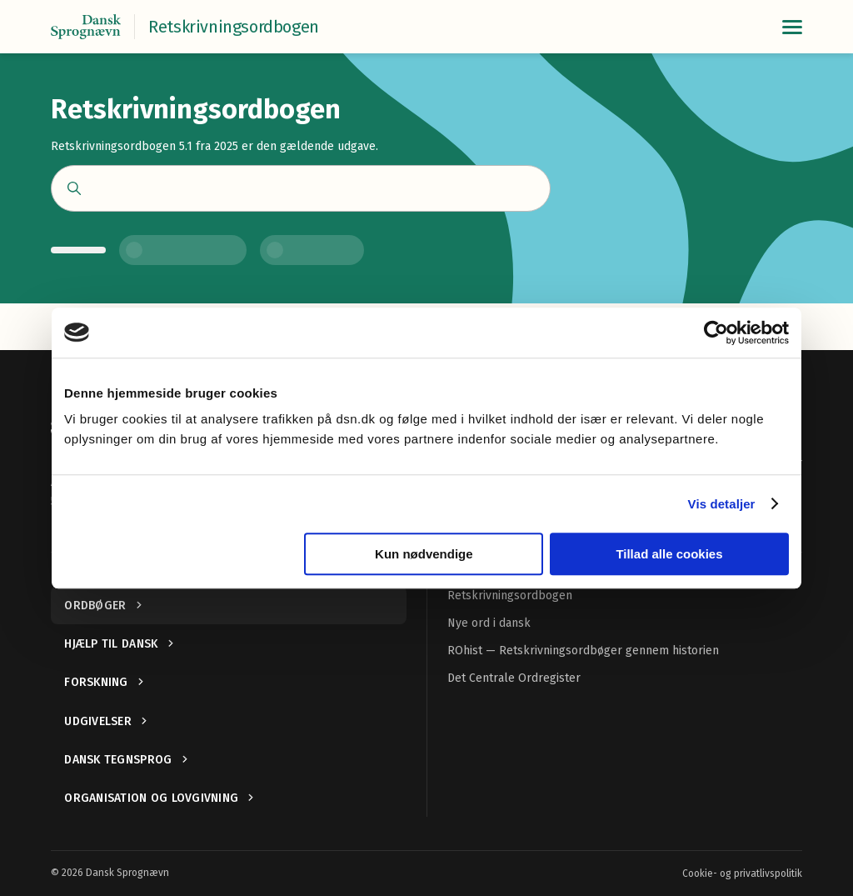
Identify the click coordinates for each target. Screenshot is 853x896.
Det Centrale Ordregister (514, 678)
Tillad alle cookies (669, 554)
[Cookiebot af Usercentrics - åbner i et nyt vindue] (716, 332)
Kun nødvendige (424, 554)
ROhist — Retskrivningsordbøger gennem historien (583, 650)
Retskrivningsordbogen (509, 595)
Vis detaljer (722, 504)
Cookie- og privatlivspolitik (742, 873)
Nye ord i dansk (489, 623)
